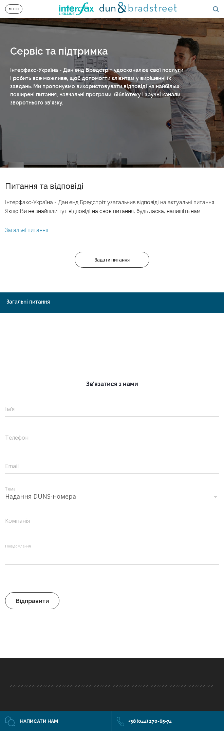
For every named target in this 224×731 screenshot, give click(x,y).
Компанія (17, 521)
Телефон (17, 438)
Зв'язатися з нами (112, 384)
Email (12, 466)
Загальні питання (26, 230)
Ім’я (10, 409)
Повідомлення (18, 546)
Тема (10, 489)
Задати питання (112, 260)
